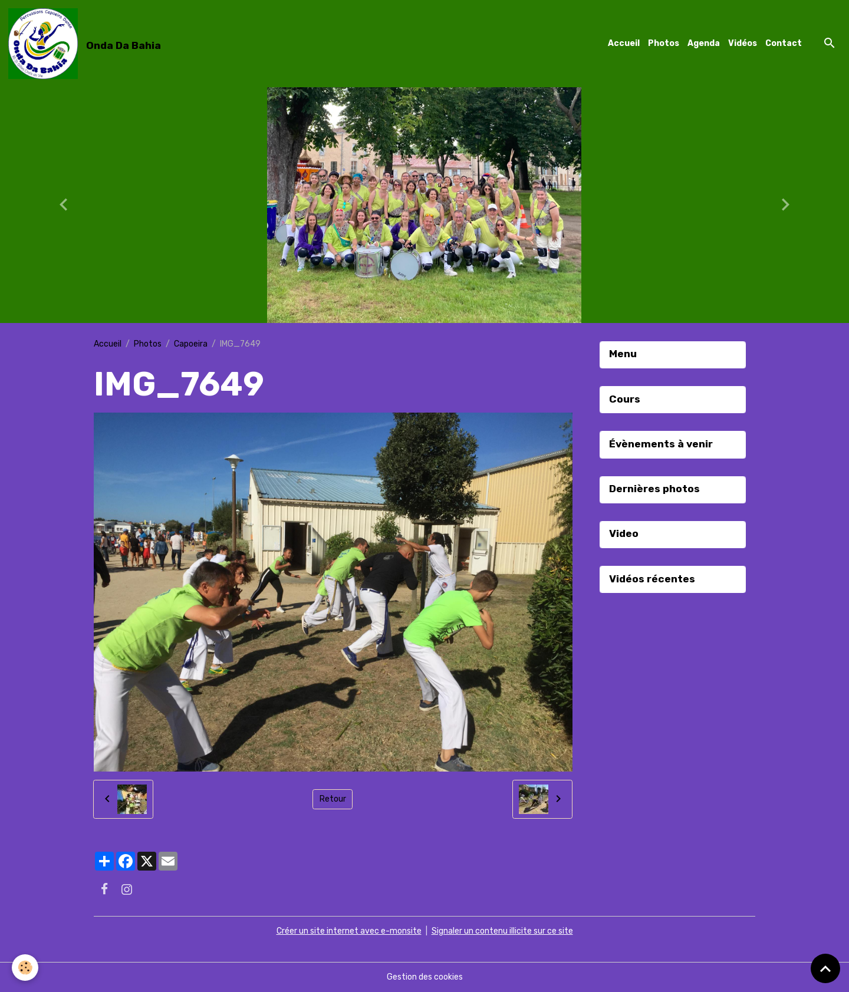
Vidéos (742, 43)
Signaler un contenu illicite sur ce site (502, 931)
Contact (783, 43)
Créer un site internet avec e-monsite (349, 931)
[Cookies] (25, 967)
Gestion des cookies (425, 977)
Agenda (703, 43)
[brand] (86, 43)
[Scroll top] (825, 968)
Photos (663, 43)
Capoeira (191, 344)
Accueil (624, 43)
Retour (333, 799)
